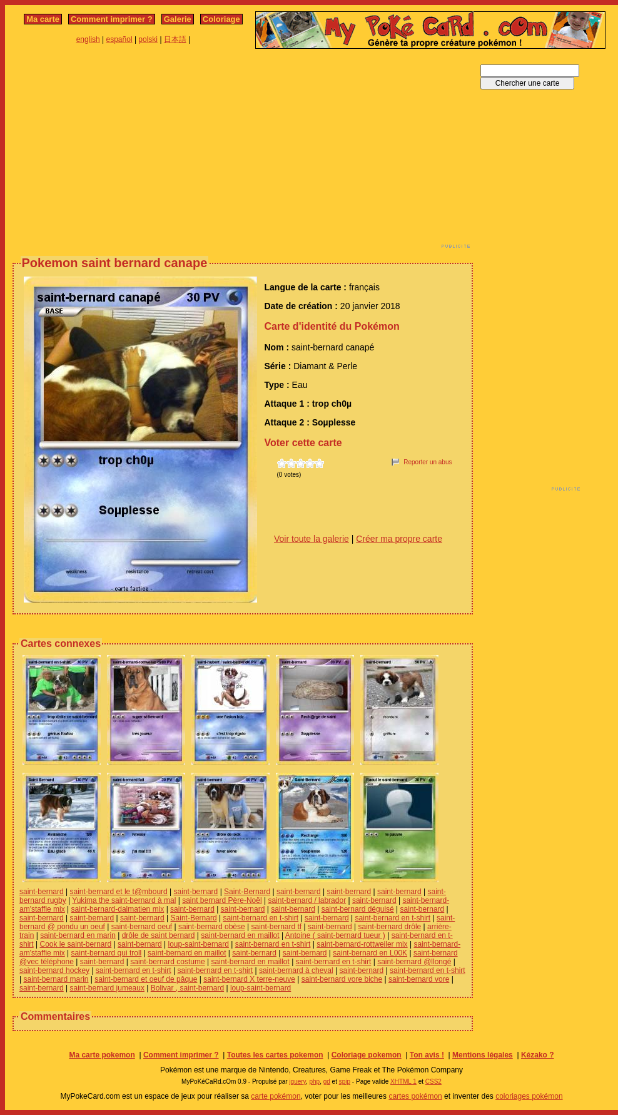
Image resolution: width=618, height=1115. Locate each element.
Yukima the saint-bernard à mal (124, 900)
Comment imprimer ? (112, 19)
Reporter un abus (427, 462)
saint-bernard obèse (211, 926)
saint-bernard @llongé (414, 961)
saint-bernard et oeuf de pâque (145, 979)
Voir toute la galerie (311, 539)
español (119, 39)
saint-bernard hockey (54, 970)
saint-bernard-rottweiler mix (362, 944)
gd (326, 1081)
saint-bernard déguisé (358, 909)
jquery (297, 1081)
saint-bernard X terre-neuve (249, 979)
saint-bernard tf (276, 926)
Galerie (177, 19)
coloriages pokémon (528, 1096)
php (314, 1081)
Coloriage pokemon (367, 1055)
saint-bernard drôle (390, 926)
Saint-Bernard (247, 891)
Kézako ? (537, 1055)
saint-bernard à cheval (296, 970)
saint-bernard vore (418, 979)
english (88, 39)
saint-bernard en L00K (370, 953)
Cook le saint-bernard (75, 944)
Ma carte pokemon (101, 1055)
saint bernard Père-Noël (221, 900)
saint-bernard (41, 891)
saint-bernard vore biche (341, 979)
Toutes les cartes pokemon (275, 1055)
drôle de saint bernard (158, 935)
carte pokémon (275, 1096)
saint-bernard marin (55, 979)
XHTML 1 (403, 1081)
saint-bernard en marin (78, 935)
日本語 (175, 39)
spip (344, 1081)
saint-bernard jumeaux (107, 988)
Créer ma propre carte (399, 539)
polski (148, 39)
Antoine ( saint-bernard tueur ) (335, 935)
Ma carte (42, 19)
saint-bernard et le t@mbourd (119, 891)
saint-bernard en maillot (240, 935)
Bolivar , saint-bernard (187, 988)
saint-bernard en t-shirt (260, 918)
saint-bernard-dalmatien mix (118, 909)
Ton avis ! (427, 1055)
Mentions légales (482, 1055)
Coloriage (221, 19)
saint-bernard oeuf (141, 926)
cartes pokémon (415, 1096)
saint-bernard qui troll (106, 953)
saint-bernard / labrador (307, 900)
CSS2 (433, 1081)
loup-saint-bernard (198, 944)
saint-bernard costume (167, 961)
